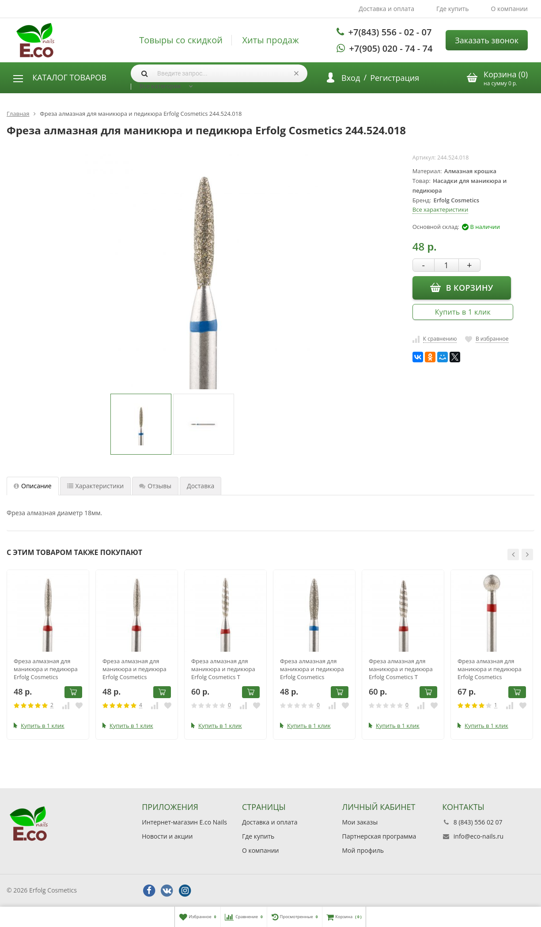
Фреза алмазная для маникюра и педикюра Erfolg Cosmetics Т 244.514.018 (223, 669)
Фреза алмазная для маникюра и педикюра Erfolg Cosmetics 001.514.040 (490, 669)
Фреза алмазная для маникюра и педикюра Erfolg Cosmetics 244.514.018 (46, 669)
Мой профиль (363, 850)
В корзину (461, 287)
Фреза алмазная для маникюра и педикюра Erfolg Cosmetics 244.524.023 (312, 669)
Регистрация (394, 77)
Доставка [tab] (200, 486)
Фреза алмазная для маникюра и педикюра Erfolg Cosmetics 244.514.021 (134, 669)
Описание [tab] (33, 486)
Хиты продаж (270, 40)
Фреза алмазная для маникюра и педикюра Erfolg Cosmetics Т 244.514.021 (401, 669)
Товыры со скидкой (181, 40)
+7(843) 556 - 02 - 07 (390, 32)
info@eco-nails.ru (478, 836)
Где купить (452, 8)
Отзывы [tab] (155, 486)
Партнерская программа (379, 836)
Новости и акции (167, 836)
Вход (350, 77)
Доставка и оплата (386, 8)
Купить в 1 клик (463, 312)
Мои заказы (360, 822)
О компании (509, 8)
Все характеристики (440, 209)
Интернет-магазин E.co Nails (184, 822)
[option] (141, 424)
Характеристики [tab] (95, 486)
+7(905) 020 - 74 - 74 (391, 48)
